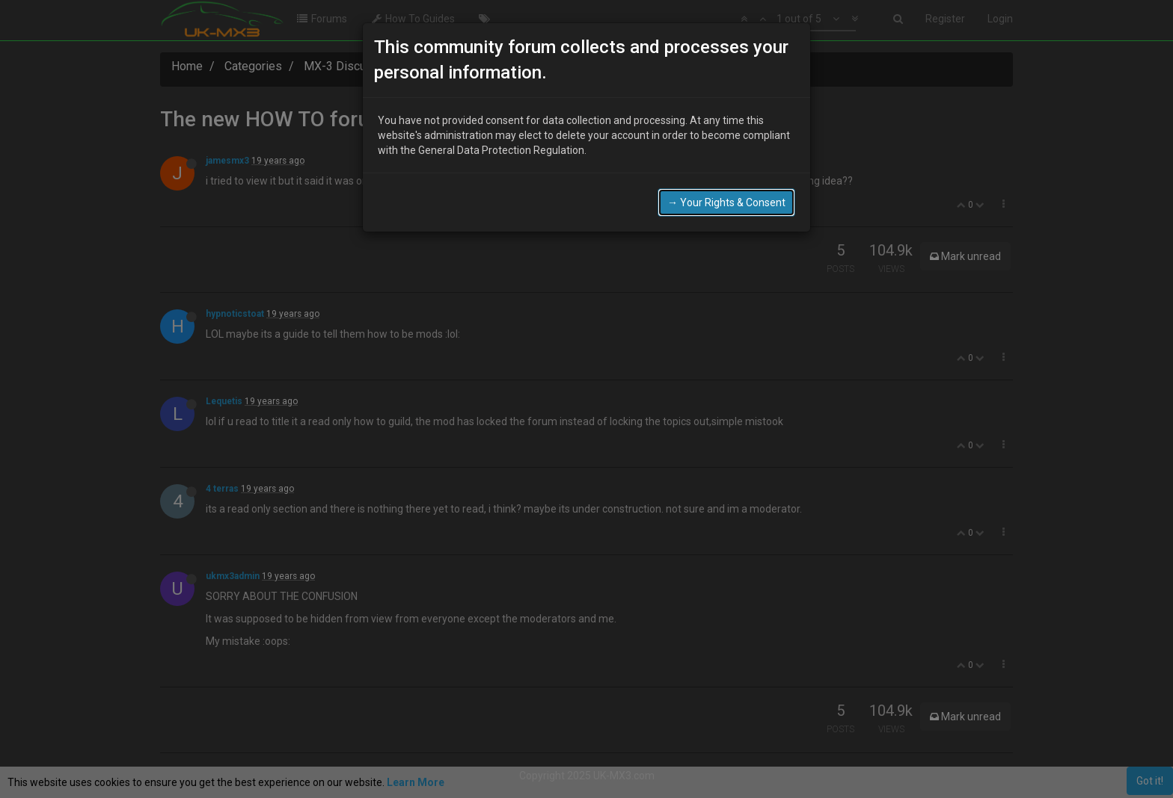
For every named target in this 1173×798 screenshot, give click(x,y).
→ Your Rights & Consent (726, 199)
